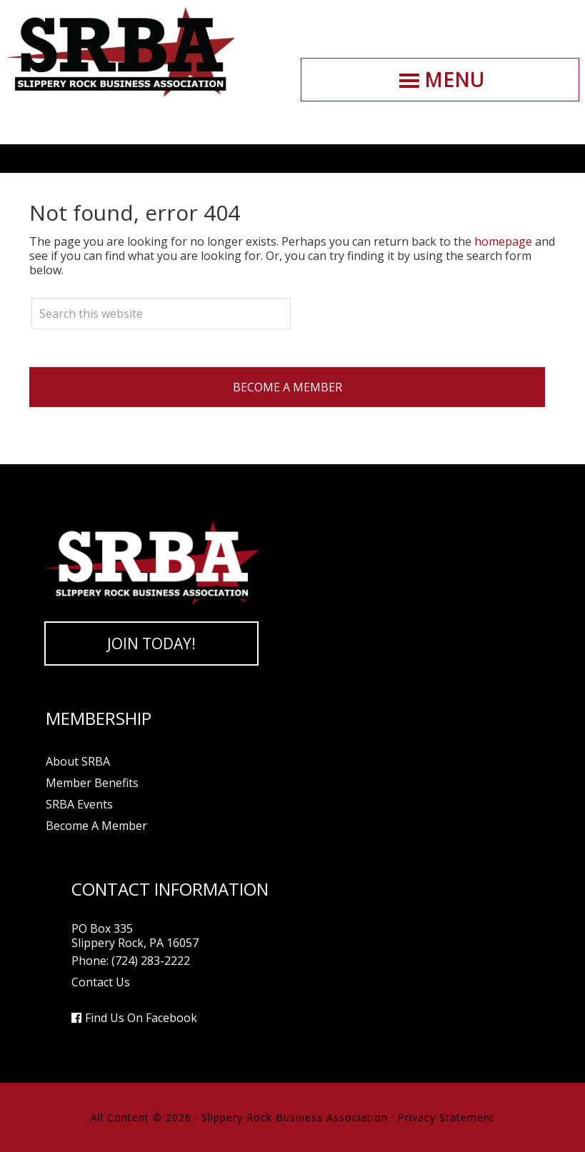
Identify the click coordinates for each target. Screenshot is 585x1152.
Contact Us (100, 982)
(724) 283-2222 (150, 960)
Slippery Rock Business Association (120, 51)
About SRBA (78, 761)
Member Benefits (92, 783)
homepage (503, 241)
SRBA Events (79, 804)
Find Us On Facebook (141, 1018)
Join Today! (151, 643)
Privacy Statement (446, 1117)
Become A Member (287, 387)
